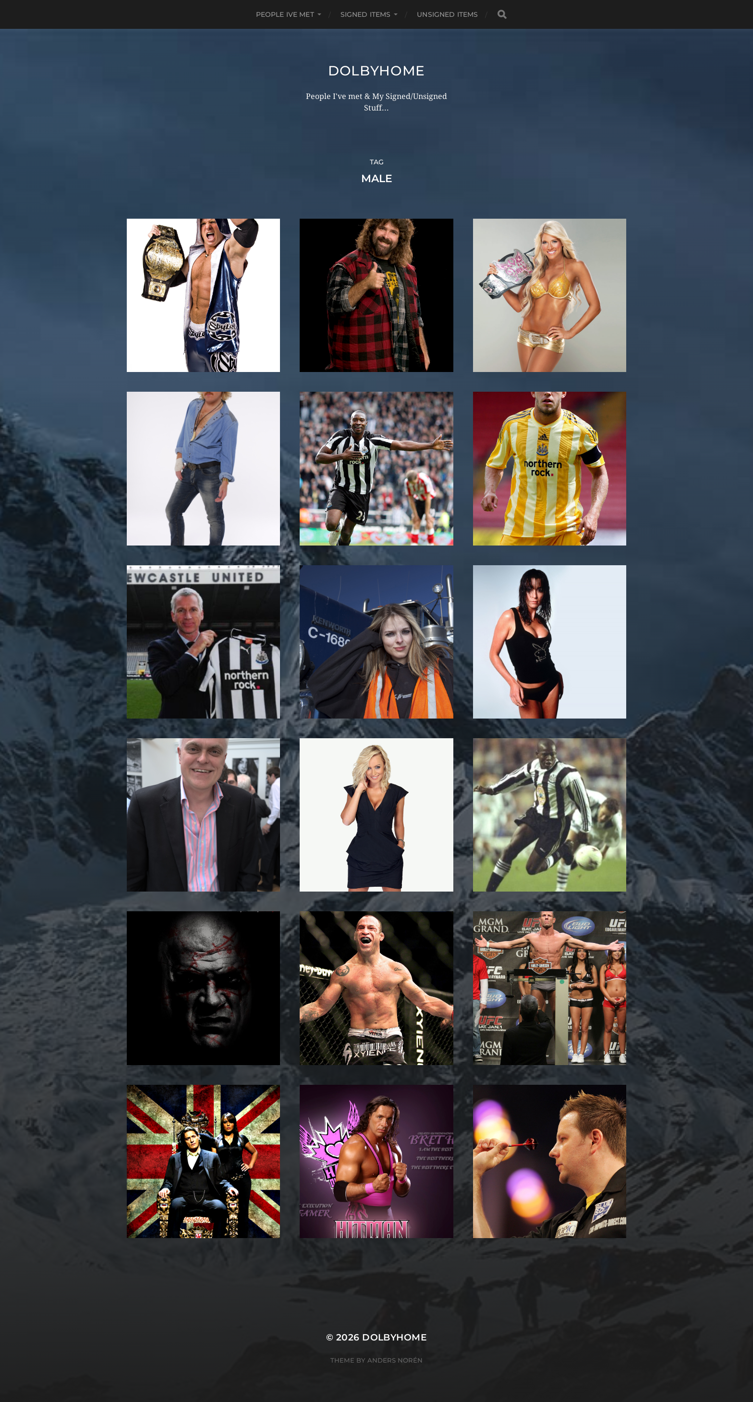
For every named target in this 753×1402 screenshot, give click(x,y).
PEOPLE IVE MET (285, 14)
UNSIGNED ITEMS (447, 14)
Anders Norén (395, 1360)
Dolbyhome (376, 70)
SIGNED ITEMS (365, 14)
